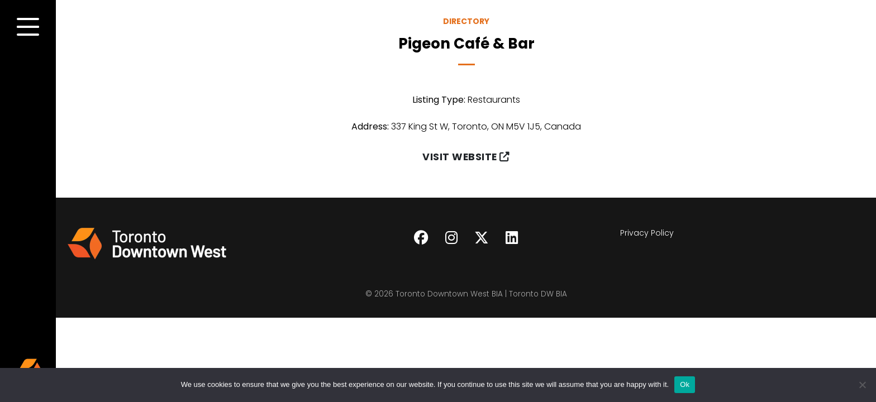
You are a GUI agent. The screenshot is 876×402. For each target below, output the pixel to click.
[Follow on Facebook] (421, 237)
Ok (684, 384)
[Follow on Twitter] (481, 237)
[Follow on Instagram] (451, 237)
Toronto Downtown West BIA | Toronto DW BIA (481, 294)
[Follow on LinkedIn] (512, 237)
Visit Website (466, 157)
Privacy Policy (647, 232)
